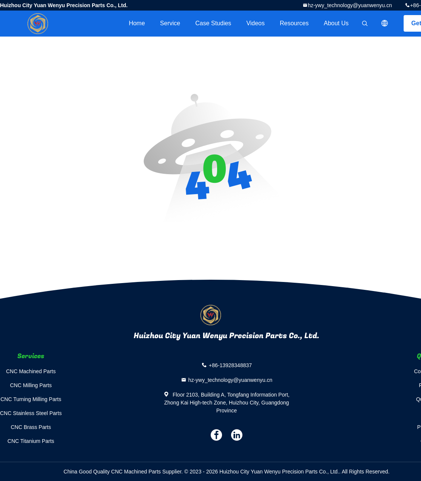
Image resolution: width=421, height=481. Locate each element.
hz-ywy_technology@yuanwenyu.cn (350, 5)
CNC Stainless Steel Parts (31, 413)
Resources (294, 23)
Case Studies (213, 23)
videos (255, 23)
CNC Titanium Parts (31, 441)
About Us (336, 23)
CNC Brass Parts (31, 427)
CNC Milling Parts (30, 385)
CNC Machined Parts (31, 371)
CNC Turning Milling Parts (30, 399)
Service (170, 23)
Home (137, 23)
